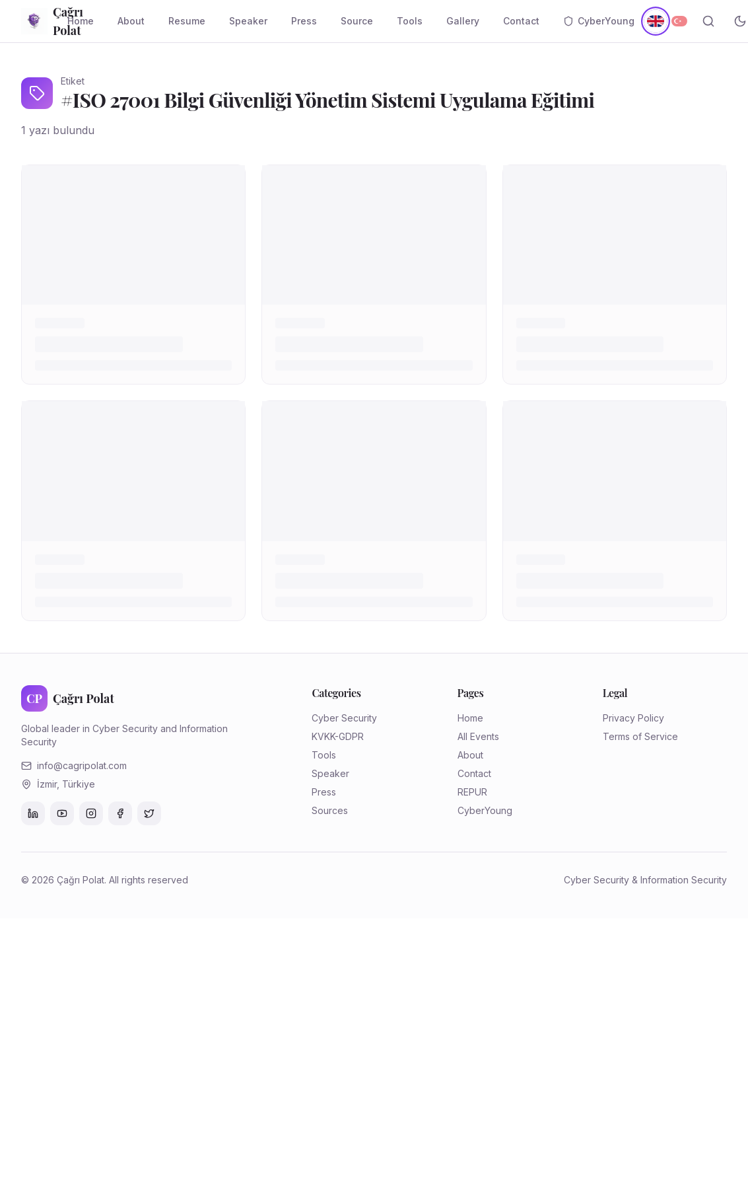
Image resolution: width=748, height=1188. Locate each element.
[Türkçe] (679, 21)
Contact (521, 20)
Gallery (462, 20)
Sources (330, 810)
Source (357, 20)
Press (304, 20)
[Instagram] (91, 813)
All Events (478, 736)
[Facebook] (120, 813)
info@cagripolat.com (82, 765)
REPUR (472, 792)
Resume (186, 20)
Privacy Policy (633, 718)
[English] (655, 20)
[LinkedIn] (33, 813)
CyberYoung (598, 20)
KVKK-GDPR (338, 736)
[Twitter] (149, 813)
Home (80, 20)
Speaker (248, 20)
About (131, 20)
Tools (410, 20)
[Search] (708, 21)
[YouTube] (62, 813)
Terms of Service (640, 736)
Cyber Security (344, 718)
